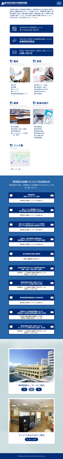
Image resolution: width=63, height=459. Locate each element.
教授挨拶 (39, 127)
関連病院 (39, 137)
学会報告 (39, 93)
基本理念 (39, 129)
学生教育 (16, 127)
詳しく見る (31, 439)
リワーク (16, 91)
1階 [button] (24, 389)
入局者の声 (39, 135)
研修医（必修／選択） (20, 129)
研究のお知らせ (41, 91)
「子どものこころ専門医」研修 (20, 134)
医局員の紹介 (40, 133)
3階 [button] (39, 389)
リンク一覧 (16, 169)
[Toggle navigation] (59, 3)
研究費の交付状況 (42, 89)
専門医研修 (16, 131)
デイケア (16, 89)
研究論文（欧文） (42, 87)
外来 (14, 85)
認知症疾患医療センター (20, 94)
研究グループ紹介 (42, 85)
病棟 (14, 87)
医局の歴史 (39, 131)
